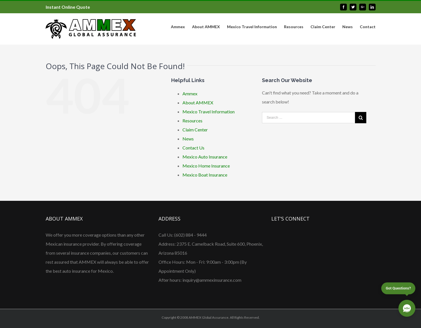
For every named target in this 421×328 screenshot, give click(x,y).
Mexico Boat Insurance (204, 174)
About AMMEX (197, 102)
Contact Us (193, 147)
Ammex (189, 93)
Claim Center (195, 129)
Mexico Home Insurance (206, 165)
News (188, 138)
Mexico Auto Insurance (204, 156)
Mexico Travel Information (208, 111)
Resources (192, 120)
